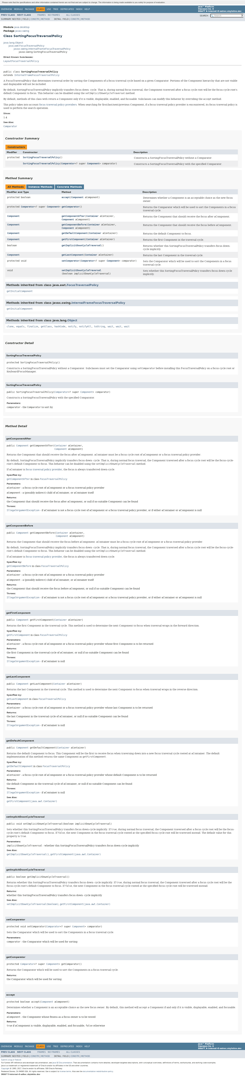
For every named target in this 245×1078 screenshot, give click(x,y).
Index (79, 9)
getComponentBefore (74, 224)
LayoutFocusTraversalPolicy (21, 61)
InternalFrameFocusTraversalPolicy (36, 75)
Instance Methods (40, 186)
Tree (55, 9)
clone (10, 326)
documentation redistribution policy (98, 1071)
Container (92, 216)
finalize (32, 326)
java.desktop (22, 27)
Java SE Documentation (62, 1063)
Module (18, 9)
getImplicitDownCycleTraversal (81, 245)
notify (72, 326)
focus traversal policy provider (44, 469)
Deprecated (67, 9)
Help (87, 9)
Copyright (5, 1068)
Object (72, 320)
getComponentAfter (73, 216)
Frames (41, 15)
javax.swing (22, 31)
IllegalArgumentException (23, 510)
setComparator (70, 260)
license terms (65, 1071)
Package (29, 9)
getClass (46, 326)
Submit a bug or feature (11, 1060)
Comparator (68, 163)
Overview (6, 9)
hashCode (59, 326)
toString (99, 326)
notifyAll (85, 326)
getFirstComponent (73, 239)
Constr (35, 19)
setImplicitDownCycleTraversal (81, 270)
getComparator (70, 206)
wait (110, 326)
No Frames (54, 15)
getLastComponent (72, 254)
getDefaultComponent (75, 233)
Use (49, 9)
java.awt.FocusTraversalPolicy (26, 45)
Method (45, 19)
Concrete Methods (69, 186)
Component (93, 163)
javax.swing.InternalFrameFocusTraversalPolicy (42, 48)
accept (66, 197)
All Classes (73, 15)
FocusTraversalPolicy (82, 285)
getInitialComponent (20, 291)
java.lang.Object (13, 42)
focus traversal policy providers (58, 104)
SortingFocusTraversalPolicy (41, 157)
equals (20, 326)
